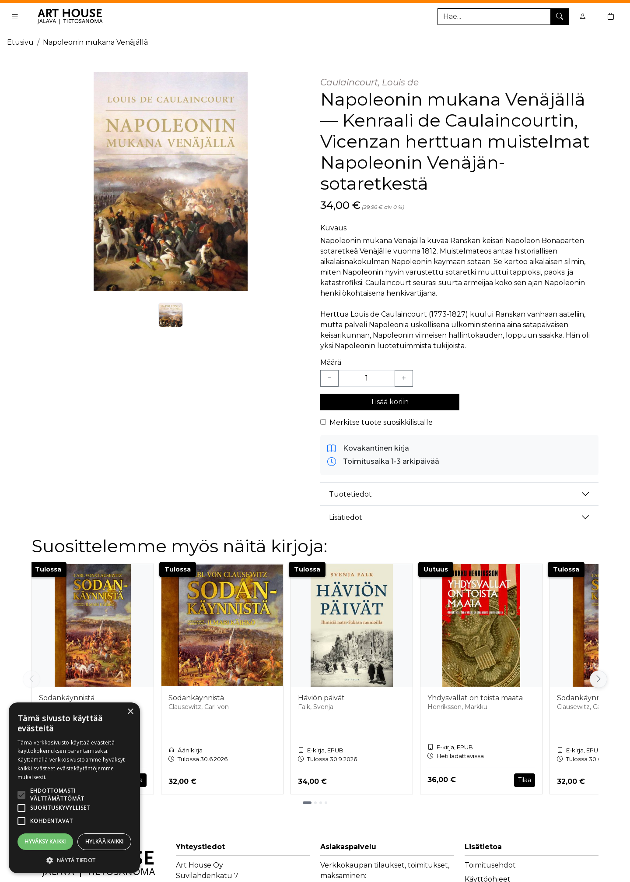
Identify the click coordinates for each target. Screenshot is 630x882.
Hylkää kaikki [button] (104, 841)
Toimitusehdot (490, 865)
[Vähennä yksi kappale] (329, 378)
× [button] (130, 712)
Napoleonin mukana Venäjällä (95, 42)
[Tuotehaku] (503, 16)
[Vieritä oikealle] (598, 679)
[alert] (74, 787)
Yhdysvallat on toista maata (475, 698)
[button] (74, 860)
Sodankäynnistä (66, 698)
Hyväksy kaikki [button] (45, 841)
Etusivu (20, 42)
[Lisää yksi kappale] (404, 378)
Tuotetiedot (350, 494)
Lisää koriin (390, 402)
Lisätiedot (345, 517)
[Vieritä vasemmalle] (31, 679)
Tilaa (524, 780)
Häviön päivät (321, 698)
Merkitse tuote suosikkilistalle (381, 422)
